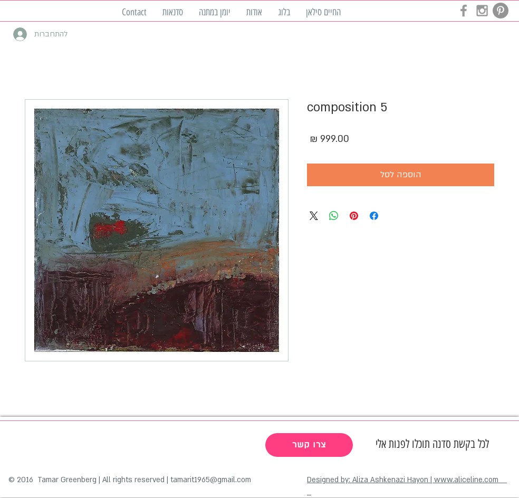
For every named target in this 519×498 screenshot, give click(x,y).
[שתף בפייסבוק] (374, 215)
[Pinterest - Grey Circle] (500, 10)
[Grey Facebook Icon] (464, 10)
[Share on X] (313, 215)
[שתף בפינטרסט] (354, 215)
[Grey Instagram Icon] (482, 10)
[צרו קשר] (309, 445)
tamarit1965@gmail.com (210, 480)
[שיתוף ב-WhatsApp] (334, 215)
